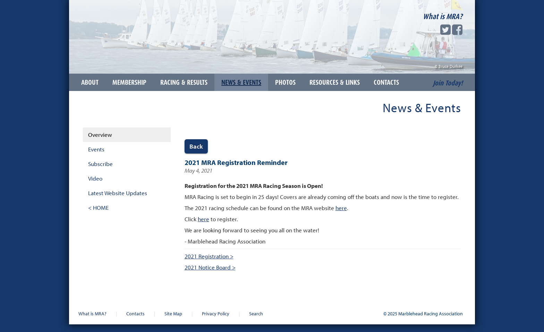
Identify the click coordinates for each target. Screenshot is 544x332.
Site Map (173, 313)
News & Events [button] (241, 82)
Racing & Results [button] (183, 82)
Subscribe (100, 163)
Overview (100, 134)
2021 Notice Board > (210, 267)
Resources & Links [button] (334, 82)
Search (256, 313)
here (341, 207)
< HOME (98, 207)
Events (96, 149)
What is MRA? (442, 16)
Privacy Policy (215, 313)
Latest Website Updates (117, 193)
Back (196, 146)
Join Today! (448, 83)
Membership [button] (129, 82)
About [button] (90, 82)
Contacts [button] (386, 82)
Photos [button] (285, 82)
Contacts (135, 313)
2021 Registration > (209, 256)
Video (95, 178)
